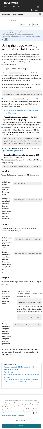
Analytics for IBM (14, 33)
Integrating (18, 31)
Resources (35, 10)
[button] (2, 68)
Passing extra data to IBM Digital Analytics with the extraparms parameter (20, 368)
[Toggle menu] (39, 14)
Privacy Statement (18, 416)
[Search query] (25, 20)
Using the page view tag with (25, 36)
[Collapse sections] (2, 39)
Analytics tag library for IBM (17, 34)
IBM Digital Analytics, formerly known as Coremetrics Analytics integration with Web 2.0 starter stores (21, 381)
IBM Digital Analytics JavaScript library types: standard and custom (21, 376)
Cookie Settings (21, 421)
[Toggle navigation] (37, 6)
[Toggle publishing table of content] (6, 39)
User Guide (9, 31)
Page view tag (6, 36)
